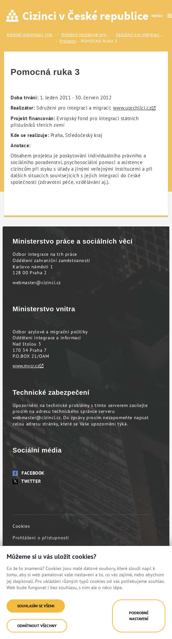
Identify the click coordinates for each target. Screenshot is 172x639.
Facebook (29, 473)
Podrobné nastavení (139, 615)
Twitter (27, 481)
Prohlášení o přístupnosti (41, 538)
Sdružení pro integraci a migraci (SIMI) (140, 34)
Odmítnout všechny (37, 625)
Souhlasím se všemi (35, 605)
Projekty (68, 41)
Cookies (21, 526)
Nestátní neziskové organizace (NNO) (86, 34)
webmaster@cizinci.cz (37, 283)
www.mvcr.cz (26, 366)
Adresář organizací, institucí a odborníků (31, 34)
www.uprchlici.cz (132, 108)
